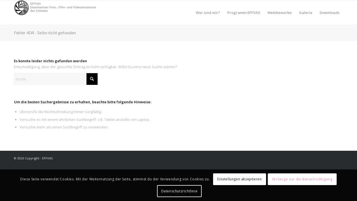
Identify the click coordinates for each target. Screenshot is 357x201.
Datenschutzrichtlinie (179, 191)
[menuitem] (208, 12)
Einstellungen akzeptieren (239, 179)
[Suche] (56, 79)
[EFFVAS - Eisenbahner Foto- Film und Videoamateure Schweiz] (56, 12)
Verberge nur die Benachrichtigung (302, 179)
